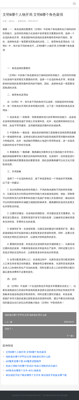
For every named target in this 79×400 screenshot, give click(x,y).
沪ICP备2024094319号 (51, 395)
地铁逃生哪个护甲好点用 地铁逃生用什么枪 (28, 356)
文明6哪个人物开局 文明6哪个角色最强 (26, 352)
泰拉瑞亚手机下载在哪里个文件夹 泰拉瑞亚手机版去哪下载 (36, 375)
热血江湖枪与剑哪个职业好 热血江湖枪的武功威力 (31, 366)
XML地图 (63, 395)
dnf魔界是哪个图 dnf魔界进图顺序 (23, 361)
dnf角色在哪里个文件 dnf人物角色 (23, 370)
